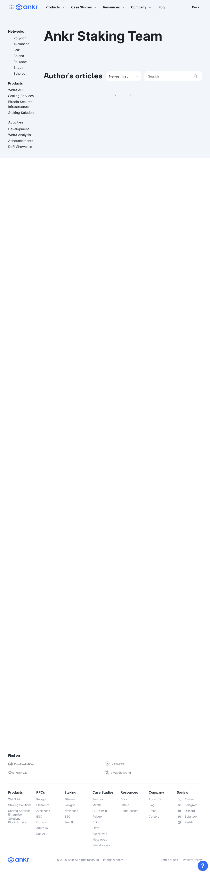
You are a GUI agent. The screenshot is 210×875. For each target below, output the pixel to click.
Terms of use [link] (169, 859)
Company (141, 7)
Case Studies (84, 7)
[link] (203, 866)
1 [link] (123, 94)
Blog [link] (161, 7)
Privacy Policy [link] (192, 859)
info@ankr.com (113, 859)
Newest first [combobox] (118, 76)
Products (56, 7)
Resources (114, 7)
